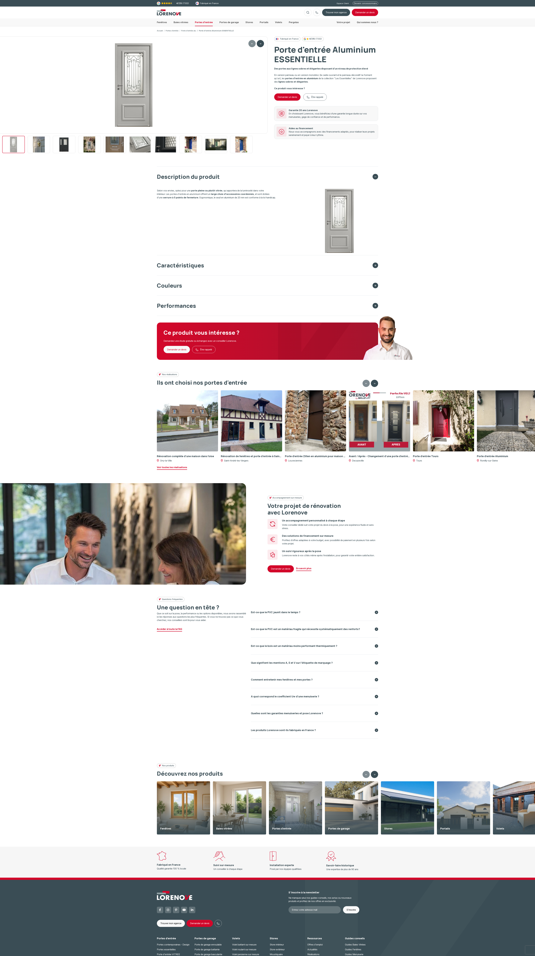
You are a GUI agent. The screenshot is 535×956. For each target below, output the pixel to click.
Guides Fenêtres (353, 951)
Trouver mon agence (336, 13)
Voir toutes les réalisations (172, 469)
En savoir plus (303, 570)
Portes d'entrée (172, 33)
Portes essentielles (166, 951)
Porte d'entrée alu (188, 33)
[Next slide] (260, 45)
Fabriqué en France (207, 3)
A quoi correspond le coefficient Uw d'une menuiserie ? (285, 698)
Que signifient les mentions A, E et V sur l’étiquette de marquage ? (292, 665)
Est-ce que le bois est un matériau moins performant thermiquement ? (294, 648)
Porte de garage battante (207, 951)
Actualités (312, 951)
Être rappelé (315, 99)
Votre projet (343, 24)
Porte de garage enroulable (208, 946)
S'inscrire (351, 912)
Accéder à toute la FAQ (169, 631)
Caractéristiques (180, 267)
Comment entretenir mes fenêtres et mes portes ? (282, 681)
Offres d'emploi (315, 946)
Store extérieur (277, 951)
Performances (176, 308)
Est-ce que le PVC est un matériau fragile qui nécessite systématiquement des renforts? (305, 631)
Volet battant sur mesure (244, 946)
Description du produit (188, 179)
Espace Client (343, 3)
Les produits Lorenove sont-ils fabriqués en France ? (283, 732)
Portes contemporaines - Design (173, 946)
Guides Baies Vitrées (355, 946)
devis (365, 13)
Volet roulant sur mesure (244, 951)
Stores (274, 940)
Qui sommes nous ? (367, 24)
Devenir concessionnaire (365, 3)
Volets (236, 940)
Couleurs (169, 287)
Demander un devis (287, 99)
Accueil (160, 33)
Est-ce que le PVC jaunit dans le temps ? (275, 614)
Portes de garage (205, 940)
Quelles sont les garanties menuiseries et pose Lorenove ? (287, 715)
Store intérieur (277, 946)
